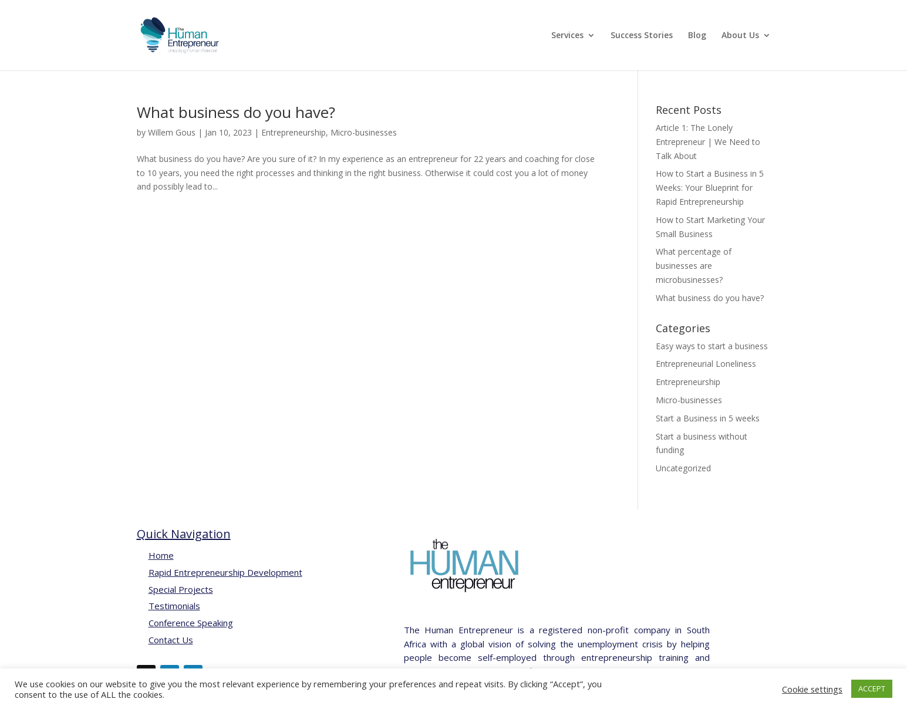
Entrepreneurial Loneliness (706, 363)
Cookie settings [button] (812, 689)
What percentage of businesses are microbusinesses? (693, 265)
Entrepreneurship (293, 132)
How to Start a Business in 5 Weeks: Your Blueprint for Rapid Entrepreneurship (710, 187)
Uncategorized (683, 468)
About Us (740, 35)
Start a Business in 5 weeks (708, 418)
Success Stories (642, 35)
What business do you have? (236, 112)
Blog (697, 35)
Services (567, 35)
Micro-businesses (364, 132)
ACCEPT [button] (871, 688)
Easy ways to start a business (712, 346)
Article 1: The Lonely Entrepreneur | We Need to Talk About (708, 141)
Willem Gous (171, 132)
